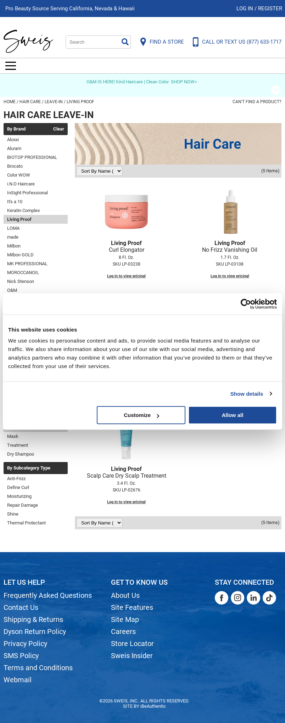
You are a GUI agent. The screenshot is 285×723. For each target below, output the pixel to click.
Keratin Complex (23, 210)
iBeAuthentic (153, 706)
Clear (58, 129)
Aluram (14, 148)
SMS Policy (21, 655)
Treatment (17, 445)
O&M (12, 290)
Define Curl (18, 487)
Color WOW (18, 175)
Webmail (18, 679)
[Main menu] (10, 65)
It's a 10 (14, 201)
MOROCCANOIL (23, 272)
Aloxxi (13, 139)
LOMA (13, 228)
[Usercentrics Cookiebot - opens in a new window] (246, 304)
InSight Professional (27, 192)
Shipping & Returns (33, 619)
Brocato (15, 166)
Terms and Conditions (38, 667)
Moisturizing (19, 496)
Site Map (125, 619)
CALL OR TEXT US (241, 42)
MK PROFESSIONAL (27, 263)
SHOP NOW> (184, 81)
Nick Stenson (20, 281)
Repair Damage (22, 505)
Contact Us (21, 607)
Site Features (132, 607)
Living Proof (19, 219)
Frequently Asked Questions (48, 595)
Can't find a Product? (257, 101)
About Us (125, 595)
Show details (246, 394)
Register (270, 8)
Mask (12, 436)
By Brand (16, 129)
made (12, 237)
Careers (123, 631)
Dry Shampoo (20, 454)
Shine (12, 514)
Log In (245, 8)
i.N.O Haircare (21, 184)
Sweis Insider (132, 655)
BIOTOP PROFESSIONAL (32, 157)
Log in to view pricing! (126, 276)
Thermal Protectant (26, 522)
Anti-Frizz (16, 478)
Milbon (14, 246)
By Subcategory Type (28, 468)
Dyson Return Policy (35, 631)
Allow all (233, 415)
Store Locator (132, 643)
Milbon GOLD (20, 254)
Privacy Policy (25, 643)
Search (125, 41)
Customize (141, 415)
